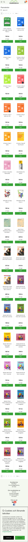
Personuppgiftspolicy (14, 485)
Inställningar (8, 537)
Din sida (14, 486)
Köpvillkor (14, 483)
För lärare (14, 496)
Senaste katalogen (14, 493)
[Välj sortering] (14, 10)
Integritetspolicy (7, 531)
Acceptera (20, 537)
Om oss (14, 492)
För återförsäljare (14, 495)
